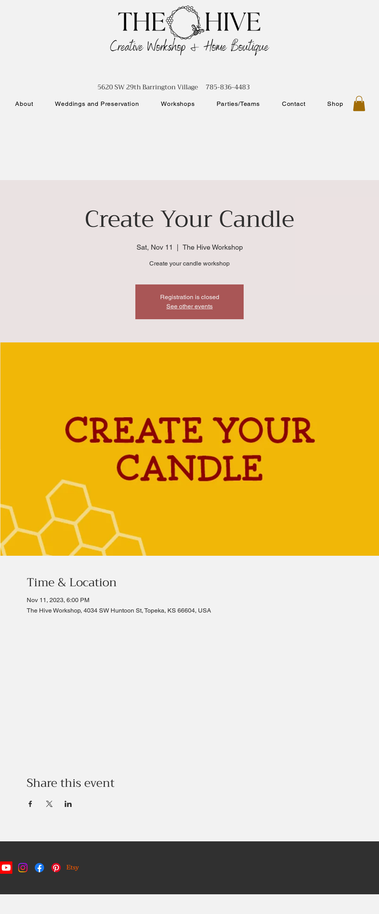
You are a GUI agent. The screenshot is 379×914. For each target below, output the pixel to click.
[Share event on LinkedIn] (68, 804)
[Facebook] (39, 867)
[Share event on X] (49, 804)
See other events (189, 306)
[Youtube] (6, 867)
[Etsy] (73, 867)
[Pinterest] (56, 867)
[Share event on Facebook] (30, 804)
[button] (359, 103)
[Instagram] (23, 867)
